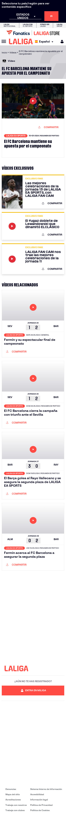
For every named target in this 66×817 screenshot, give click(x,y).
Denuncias (10, 789)
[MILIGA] (61, 41)
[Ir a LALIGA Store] (33, 32)
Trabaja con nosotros (16, 805)
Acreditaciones (13, 799)
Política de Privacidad (41, 805)
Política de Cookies (40, 810)
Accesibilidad (37, 794)
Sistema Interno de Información (46, 789)
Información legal (39, 799)
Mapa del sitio (12, 794)
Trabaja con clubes (15, 810)
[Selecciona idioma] (45, 41)
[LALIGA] (21, 41)
